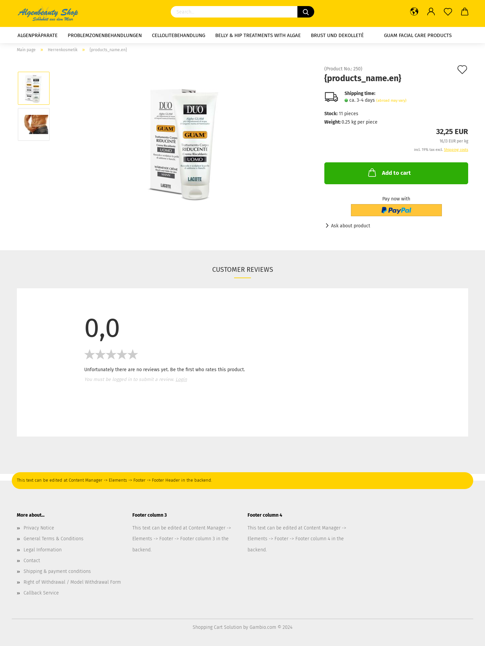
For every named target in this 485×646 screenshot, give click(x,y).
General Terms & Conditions (54, 539)
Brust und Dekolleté (337, 35)
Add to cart (389, 172)
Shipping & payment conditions (57, 571)
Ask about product (350, 226)
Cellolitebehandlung (178, 35)
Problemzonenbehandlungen (105, 35)
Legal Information (43, 550)
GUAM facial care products (418, 35)
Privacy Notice (39, 528)
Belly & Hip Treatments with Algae (258, 35)
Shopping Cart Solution (217, 627)
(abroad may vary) (391, 100)
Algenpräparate (38, 35)
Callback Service (41, 593)
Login (181, 379)
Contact (32, 560)
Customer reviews (242, 269)
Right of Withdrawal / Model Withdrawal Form (72, 582)
